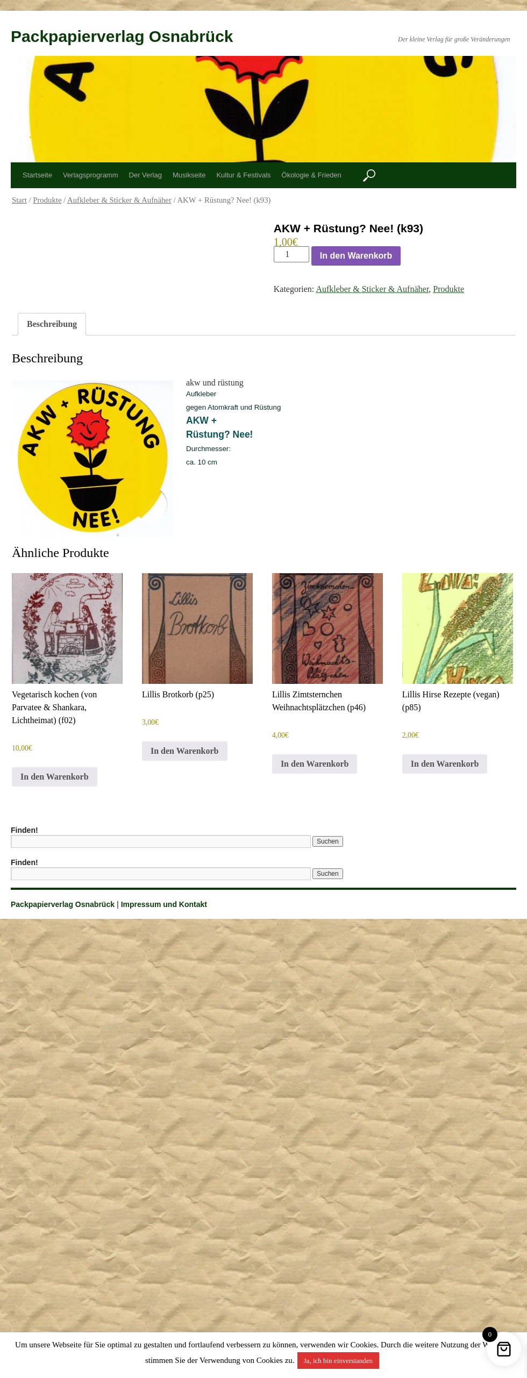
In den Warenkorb (356, 255)
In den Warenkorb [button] (54, 776)
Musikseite (189, 175)
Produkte (47, 200)
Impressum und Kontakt (164, 904)
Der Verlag (145, 175)
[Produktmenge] (291, 254)
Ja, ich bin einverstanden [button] (338, 1360)
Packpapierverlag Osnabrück (122, 36)
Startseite (37, 175)
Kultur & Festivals (243, 175)
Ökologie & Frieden (311, 175)
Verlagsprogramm (90, 175)
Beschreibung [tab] (52, 324)
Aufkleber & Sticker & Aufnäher (119, 200)
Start (19, 200)
